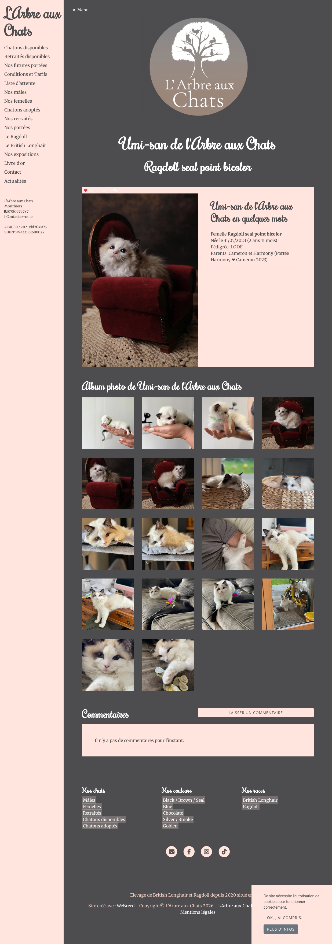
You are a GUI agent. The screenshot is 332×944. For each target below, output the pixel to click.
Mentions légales (199, 905)
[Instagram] (208, 844)
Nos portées (17, 127)
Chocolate (174, 806)
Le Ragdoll (15, 137)
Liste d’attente (19, 83)
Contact (12, 172)
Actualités (15, 181)
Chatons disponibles (26, 48)
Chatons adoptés (22, 110)
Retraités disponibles (27, 56)
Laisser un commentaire (256, 705)
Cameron (240, 253)
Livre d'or (14, 163)
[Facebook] (191, 844)
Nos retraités (18, 119)
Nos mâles (15, 92)
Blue (168, 799)
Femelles (94, 799)
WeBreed (127, 899)
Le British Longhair (25, 145)
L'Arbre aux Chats (32, 21)
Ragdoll (251, 799)
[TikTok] (226, 844)
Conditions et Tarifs (25, 74)
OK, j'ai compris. (284, 917)
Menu (86, 10)
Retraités (94, 806)
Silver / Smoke (179, 812)
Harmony (265, 253)
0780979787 (18, 211)
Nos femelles (18, 101)
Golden (171, 819)
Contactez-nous (18, 216)
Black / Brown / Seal (185, 793)
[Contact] (173, 844)
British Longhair (260, 793)
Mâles (91, 793)
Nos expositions (21, 154)
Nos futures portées (25, 65)
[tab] (35, 47)
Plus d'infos (281, 929)
